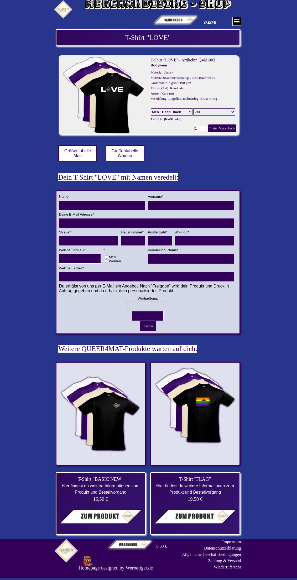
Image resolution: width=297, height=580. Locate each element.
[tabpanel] (148, 37)
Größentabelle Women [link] (125, 153)
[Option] (171, 112)
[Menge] (201, 128)
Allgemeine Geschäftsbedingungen (211, 554)
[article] (148, 95)
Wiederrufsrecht (227, 567)
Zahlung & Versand (224, 560)
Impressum (231, 542)
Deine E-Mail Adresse (76, 214)
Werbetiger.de (139, 568)
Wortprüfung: (148, 298)
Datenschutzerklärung (222, 548)
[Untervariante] (214, 112)
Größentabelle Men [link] (77, 153)
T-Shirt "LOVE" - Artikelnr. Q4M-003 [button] (183, 60)
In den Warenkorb (222, 128)
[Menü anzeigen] (236, 21)
